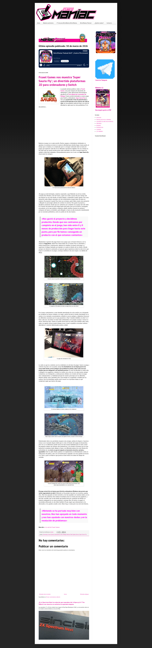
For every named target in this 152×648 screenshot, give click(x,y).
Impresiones (57, 534)
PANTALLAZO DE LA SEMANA (103, 119)
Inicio (38, 23)
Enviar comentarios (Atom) (53, 597)
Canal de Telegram (101, 80)
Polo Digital (73, 534)
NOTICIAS (98, 117)
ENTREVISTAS (99, 127)
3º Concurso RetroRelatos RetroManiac (67, 23)
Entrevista (45, 534)
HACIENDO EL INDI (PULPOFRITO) (104, 121)
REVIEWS (98, 125)
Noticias (68, 534)
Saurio (77, 534)
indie (61, 534)
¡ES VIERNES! (99, 131)
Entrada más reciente (45, 594)
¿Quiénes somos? (99, 23)
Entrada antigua (84, 594)
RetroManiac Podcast (86, 23)
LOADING (98, 129)
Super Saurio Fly (83, 534)
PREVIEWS (98, 123)
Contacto (109, 23)
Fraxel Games (51, 534)
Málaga (64, 534)
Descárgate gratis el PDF (103, 110)
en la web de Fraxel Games (52, 527)
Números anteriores (48, 23)
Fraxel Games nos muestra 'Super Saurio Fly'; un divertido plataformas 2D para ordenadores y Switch (62, 81)
